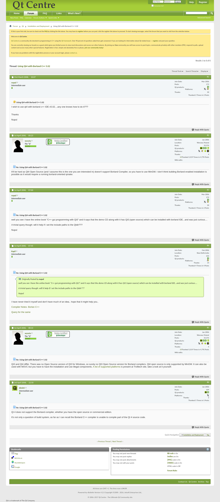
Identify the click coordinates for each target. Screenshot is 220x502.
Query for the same (20, 312)
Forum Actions (39, 18)
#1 (208, 77)
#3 (208, 190)
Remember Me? (157, 6)
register (155, 41)
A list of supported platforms (106, 366)
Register (203, 2)
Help (191, 2)
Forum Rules (172, 471)
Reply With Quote (200, 130)
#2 (208, 135)
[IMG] (169, 460)
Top (208, 435)
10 (181, 157)
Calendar (28, 18)
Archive (201, 482)
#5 (208, 327)
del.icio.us (18, 458)
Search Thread (191, 71)
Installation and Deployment (38, 26)
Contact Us (182, 482)
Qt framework (66, 41)
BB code (170, 453)
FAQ (21, 18)
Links (59, 13)
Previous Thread (104, 441)
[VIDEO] (170, 463)
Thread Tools (177, 71)
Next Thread (117, 441)
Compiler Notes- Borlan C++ (25, 307)
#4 (208, 245)
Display (203, 71)
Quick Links (52, 18)
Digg (16, 454)
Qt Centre (14, 41)
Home (16, 13)
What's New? (74, 13)
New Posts (14, 18)
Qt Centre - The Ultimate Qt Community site (115, 497)
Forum (31, 13)
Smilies (170, 456)
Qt (23, 26)
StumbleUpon (20, 463)
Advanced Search (204, 17)
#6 (208, 382)
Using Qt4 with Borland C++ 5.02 (34, 66)
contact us (73, 53)
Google (17, 467)
